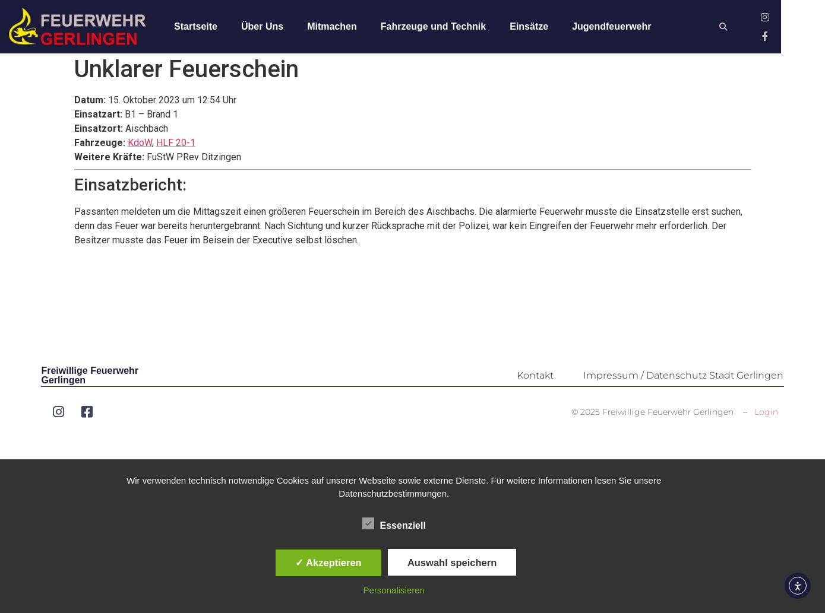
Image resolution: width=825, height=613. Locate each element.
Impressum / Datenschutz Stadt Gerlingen (683, 380)
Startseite (204, 28)
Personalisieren (394, 590)
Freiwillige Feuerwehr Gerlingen (89, 380)
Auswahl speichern (452, 562)
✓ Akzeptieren (328, 562)
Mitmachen (341, 28)
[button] (763, 28)
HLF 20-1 (175, 148)
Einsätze (538, 28)
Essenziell (394, 523)
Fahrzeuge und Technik (442, 28)
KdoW (140, 148)
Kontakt (535, 380)
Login (766, 417)
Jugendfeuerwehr (620, 28)
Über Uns (271, 28)
